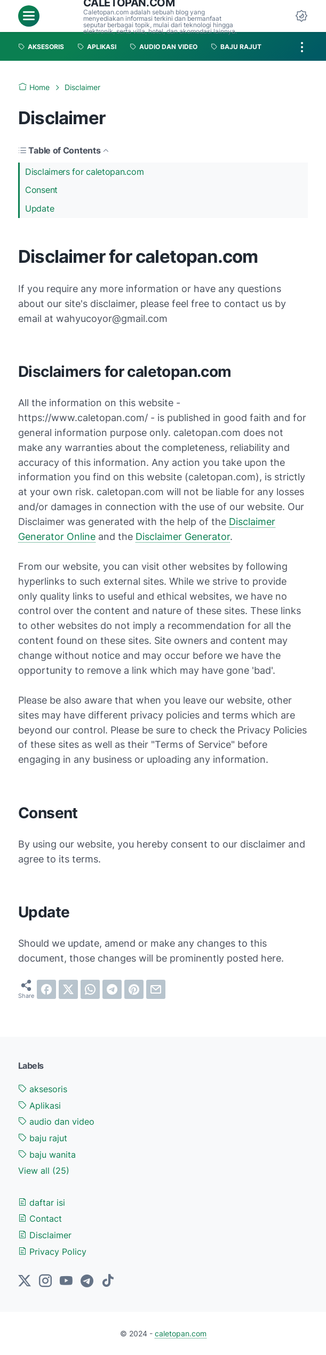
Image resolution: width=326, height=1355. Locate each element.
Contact (40, 1218)
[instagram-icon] (45, 1281)
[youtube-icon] (66, 1281)
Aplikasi (39, 1105)
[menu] (28, 16)
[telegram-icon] (87, 1281)
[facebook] (46, 989)
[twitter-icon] (24, 1281)
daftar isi (41, 1202)
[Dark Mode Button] (301, 16)
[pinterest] (134, 989)
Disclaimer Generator (183, 536)
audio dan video (56, 1121)
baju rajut (42, 1138)
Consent (41, 189)
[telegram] (112, 989)
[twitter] (68, 989)
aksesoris (42, 1089)
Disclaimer (44, 1235)
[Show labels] (43, 1170)
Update (39, 208)
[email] (155, 989)
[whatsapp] (90, 989)
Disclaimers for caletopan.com (84, 171)
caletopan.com (180, 1333)
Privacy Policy (52, 1251)
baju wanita (47, 1154)
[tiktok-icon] (107, 1281)
